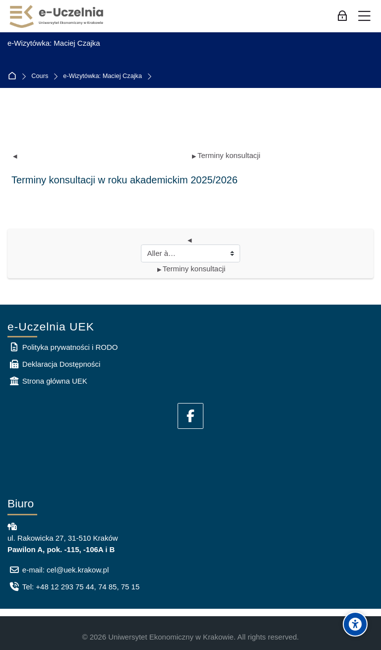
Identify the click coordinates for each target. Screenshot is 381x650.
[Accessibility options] (355, 624)
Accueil (14, 76)
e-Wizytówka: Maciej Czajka (102, 76)
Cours (39, 76)
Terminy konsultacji (226, 155)
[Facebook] (190, 416)
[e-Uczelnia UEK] (57, 16)
